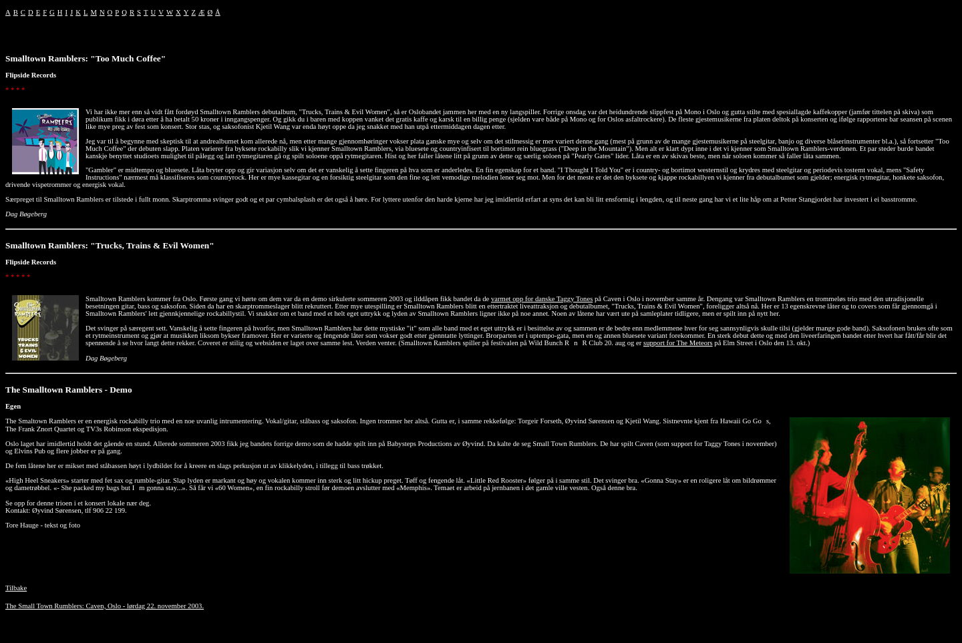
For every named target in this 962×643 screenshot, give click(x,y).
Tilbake (16, 588)
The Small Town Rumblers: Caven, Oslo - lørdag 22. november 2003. (104, 606)
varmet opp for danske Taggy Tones (542, 298)
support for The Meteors (678, 343)
